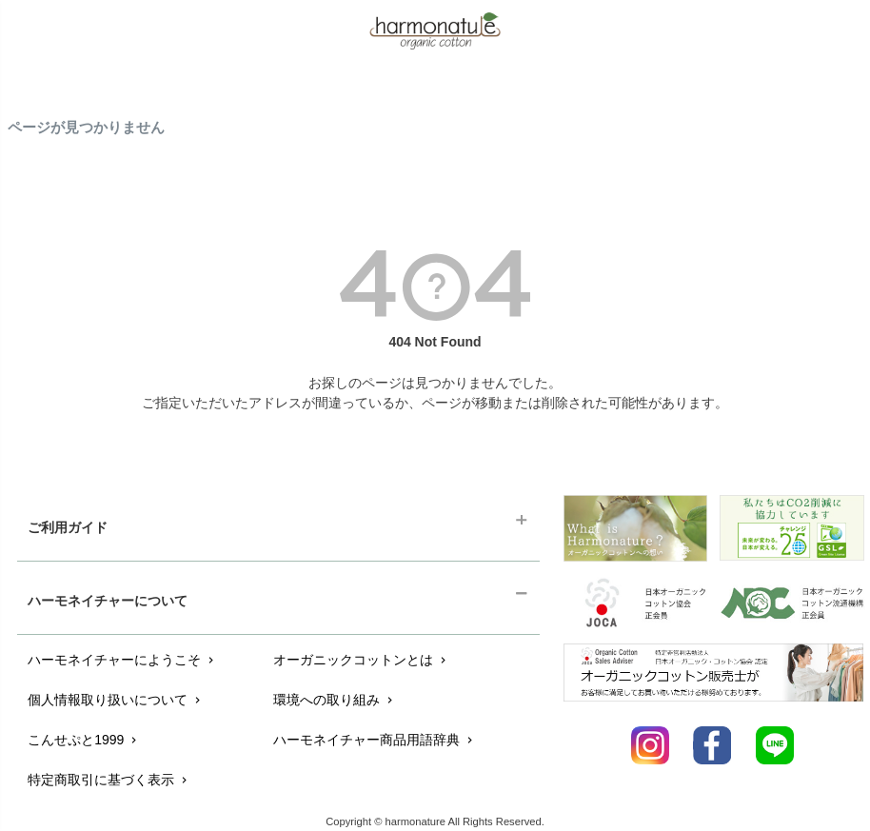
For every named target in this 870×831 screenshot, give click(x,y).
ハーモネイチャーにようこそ (122, 659)
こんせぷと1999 (84, 739)
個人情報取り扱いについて (116, 699)
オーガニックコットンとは (361, 659)
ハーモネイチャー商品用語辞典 (374, 739)
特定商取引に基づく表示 (109, 779)
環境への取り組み (334, 699)
